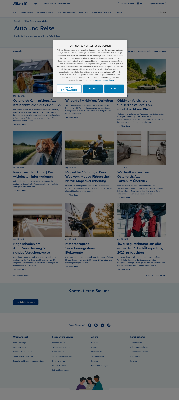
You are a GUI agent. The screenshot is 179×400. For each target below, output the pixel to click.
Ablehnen (93, 89)
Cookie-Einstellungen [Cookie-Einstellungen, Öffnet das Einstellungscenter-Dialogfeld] (69, 88)
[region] (90, 68)
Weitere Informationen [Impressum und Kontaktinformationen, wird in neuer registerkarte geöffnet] (104, 80)
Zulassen (114, 89)
